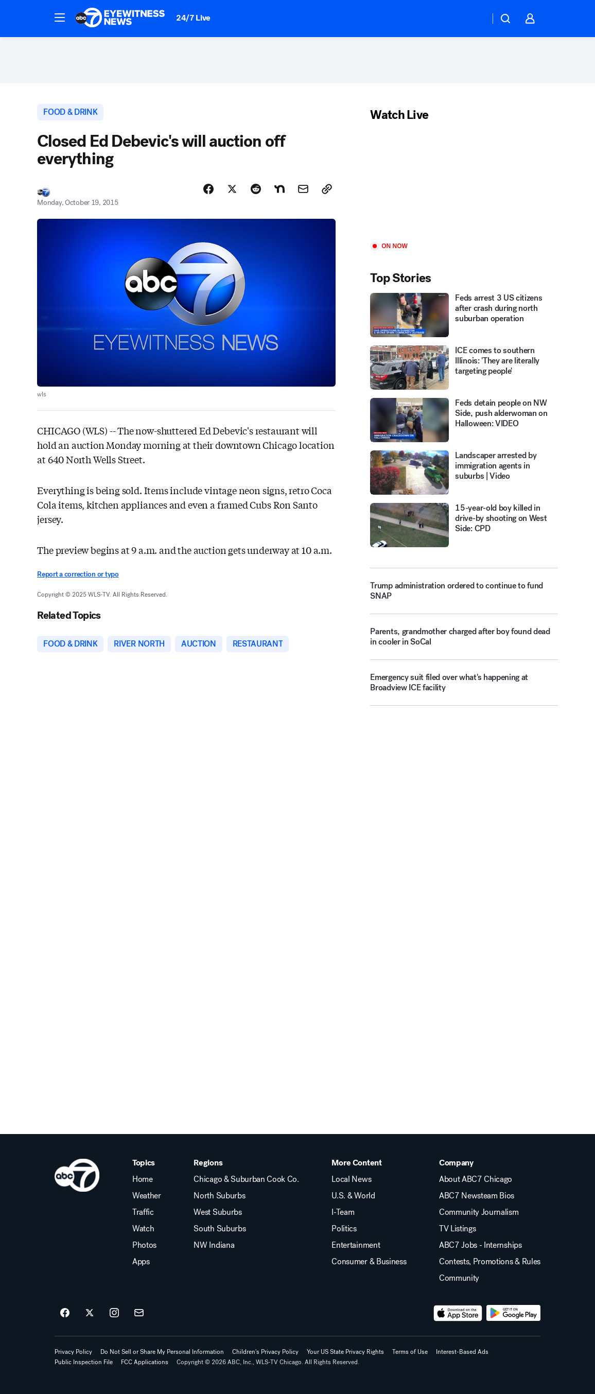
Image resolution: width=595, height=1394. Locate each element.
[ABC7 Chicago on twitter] (89, 1313)
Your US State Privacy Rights (345, 1352)
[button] (60, 17)
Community (459, 1278)
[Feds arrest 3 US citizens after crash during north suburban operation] (463, 315)
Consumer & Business (368, 1262)
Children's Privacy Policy (265, 1352)
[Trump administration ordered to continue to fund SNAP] (463, 591)
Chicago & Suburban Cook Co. (246, 1179)
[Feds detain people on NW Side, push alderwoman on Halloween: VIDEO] (463, 420)
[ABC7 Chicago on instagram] (114, 1313)
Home (142, 1179)
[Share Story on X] (232, 189)
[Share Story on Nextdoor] (279, 189)
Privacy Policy (73, 1352)
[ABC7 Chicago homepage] (120, 18)
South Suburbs (220, 1229)
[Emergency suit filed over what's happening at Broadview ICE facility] (463, 686)
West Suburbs (217, 1212)
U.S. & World (353, 1196)
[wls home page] (77, 1175)
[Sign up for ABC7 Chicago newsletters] (139, 1313)
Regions (208, 1163)
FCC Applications (144, 1362)
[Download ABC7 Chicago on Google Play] (513, 1313)
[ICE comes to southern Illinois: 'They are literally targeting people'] (463, 367)
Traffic (143, 1212)
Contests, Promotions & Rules (489, 1262)
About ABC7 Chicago (475, 1179)
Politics (343, 1229)
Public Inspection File (84, 1362)
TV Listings (457, 1229)
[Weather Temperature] (474, 18)
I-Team (342, 1212)
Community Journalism (479, 1212)
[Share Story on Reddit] (256, 189)
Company (456, 1163)
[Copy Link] (327, 189)
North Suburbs (219, 1196)
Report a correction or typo (77, 574)
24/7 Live (193, 17)
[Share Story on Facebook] (208, 189)
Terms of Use (410, 1352)
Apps (141, 1262)
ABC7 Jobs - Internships (480, 1245)
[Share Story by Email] (303, 189)
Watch (143, 1229)
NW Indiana (214, 1245)
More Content (356, 1163)
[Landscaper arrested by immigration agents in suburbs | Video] (463, 472)
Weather (146, 1196)
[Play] (463, 182)
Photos (144, 1245)
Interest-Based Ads (462, 1352)
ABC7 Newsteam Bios (476, 1196)
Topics (143, 1163)
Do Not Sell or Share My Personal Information (162, 1352)
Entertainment (355, 1245)
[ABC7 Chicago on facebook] (65, 1313)
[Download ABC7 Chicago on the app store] (458, 1313)
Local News (351, 1179)
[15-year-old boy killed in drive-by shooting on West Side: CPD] (463, 525)
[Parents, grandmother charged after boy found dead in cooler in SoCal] (463, 640)
